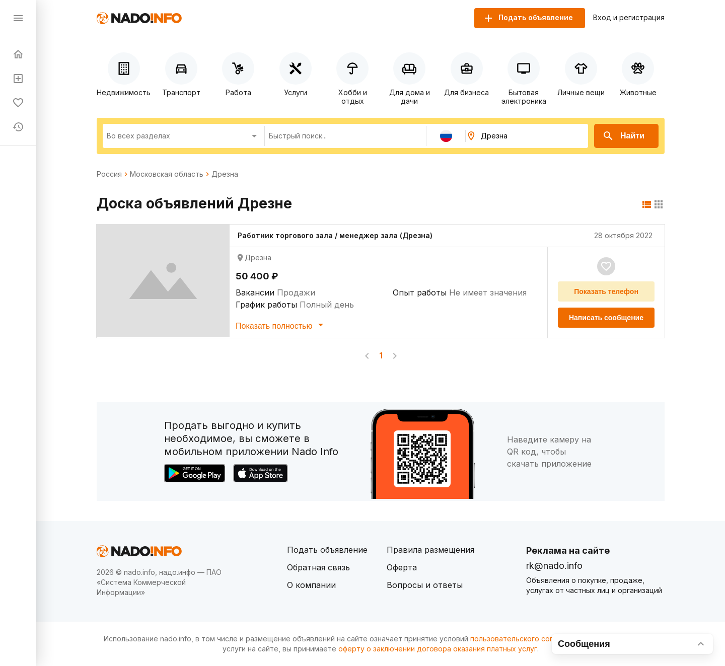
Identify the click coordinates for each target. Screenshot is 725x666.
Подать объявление (327, 550)
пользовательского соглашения (526, 638)
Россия (109, 174)
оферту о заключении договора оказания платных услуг (437, 648)
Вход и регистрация (629, 18)
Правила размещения (430, 550)
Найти (623, 136)
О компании (311, 585)
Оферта (402, 567)
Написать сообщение (606, 318)
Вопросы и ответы (425, 585)
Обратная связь (318, 567)
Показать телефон (606, 291)
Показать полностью (281, 325)
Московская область (166, 174)
